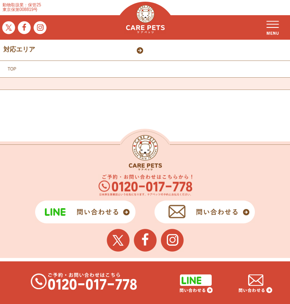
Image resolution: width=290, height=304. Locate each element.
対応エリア (19, 49)
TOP (12, 69)
